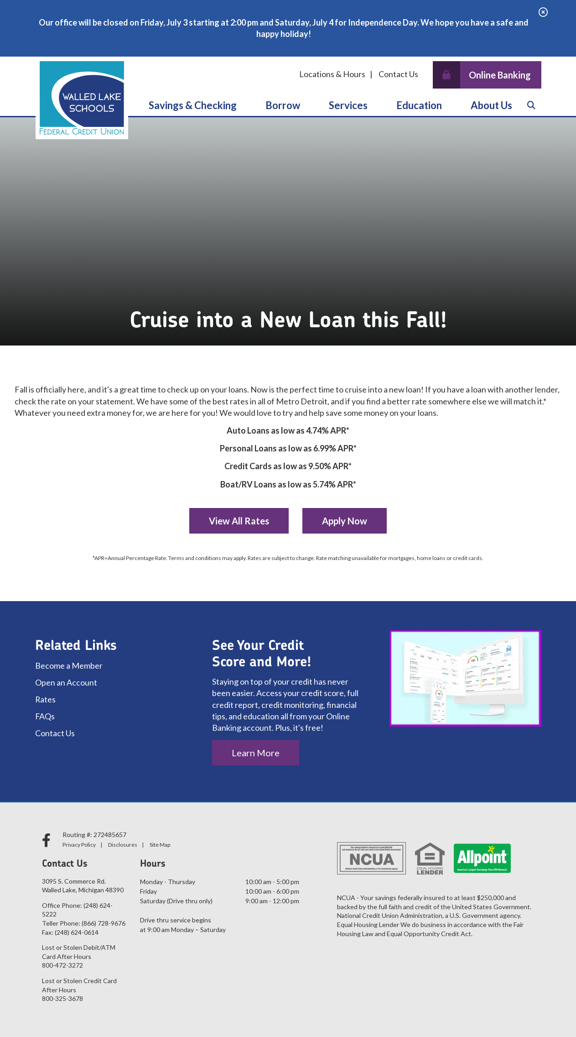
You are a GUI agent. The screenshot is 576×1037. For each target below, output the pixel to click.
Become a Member (69, 665)
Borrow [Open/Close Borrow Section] (282, 105)
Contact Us (398, 74)
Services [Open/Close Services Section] (348, 105)
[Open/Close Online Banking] (487, 75)
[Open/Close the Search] (531, 106)
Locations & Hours (332, 74)
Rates (45, 699)
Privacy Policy (79, 844)
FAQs (45, 716)
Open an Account (66, 682)
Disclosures (122, 844)
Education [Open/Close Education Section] (419, 105)
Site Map (160, 844)
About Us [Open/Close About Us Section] (491, 105)
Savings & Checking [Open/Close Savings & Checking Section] (193, 105)
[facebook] (47, 840)
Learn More (256, 752)
